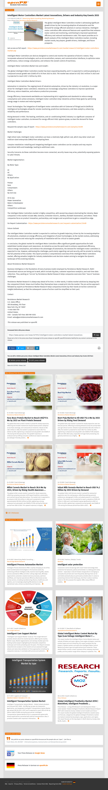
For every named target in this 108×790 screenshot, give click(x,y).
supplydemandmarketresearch (67, 630)
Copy (96, 335)
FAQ (6, 784)
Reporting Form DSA (55, 784)
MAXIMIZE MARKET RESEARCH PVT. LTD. (18, 698)
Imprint (10, 784)
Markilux (60, 561)
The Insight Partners (13, 630)
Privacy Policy (18, 784)
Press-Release (62, 698)
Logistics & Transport (21, 696)
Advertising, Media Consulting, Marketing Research (38, 18)
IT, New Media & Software (73, 628)
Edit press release (37, 360)
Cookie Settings (67, 784)
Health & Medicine (20, 628)
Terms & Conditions (30, 784)
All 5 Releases (12, 513)
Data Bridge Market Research (16, 561)
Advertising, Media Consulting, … (24, 559)
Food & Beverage (20, 413)
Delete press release (17, 360)
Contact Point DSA (42, 784)
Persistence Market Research (28, 20)
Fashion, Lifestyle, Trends (73, 559)
